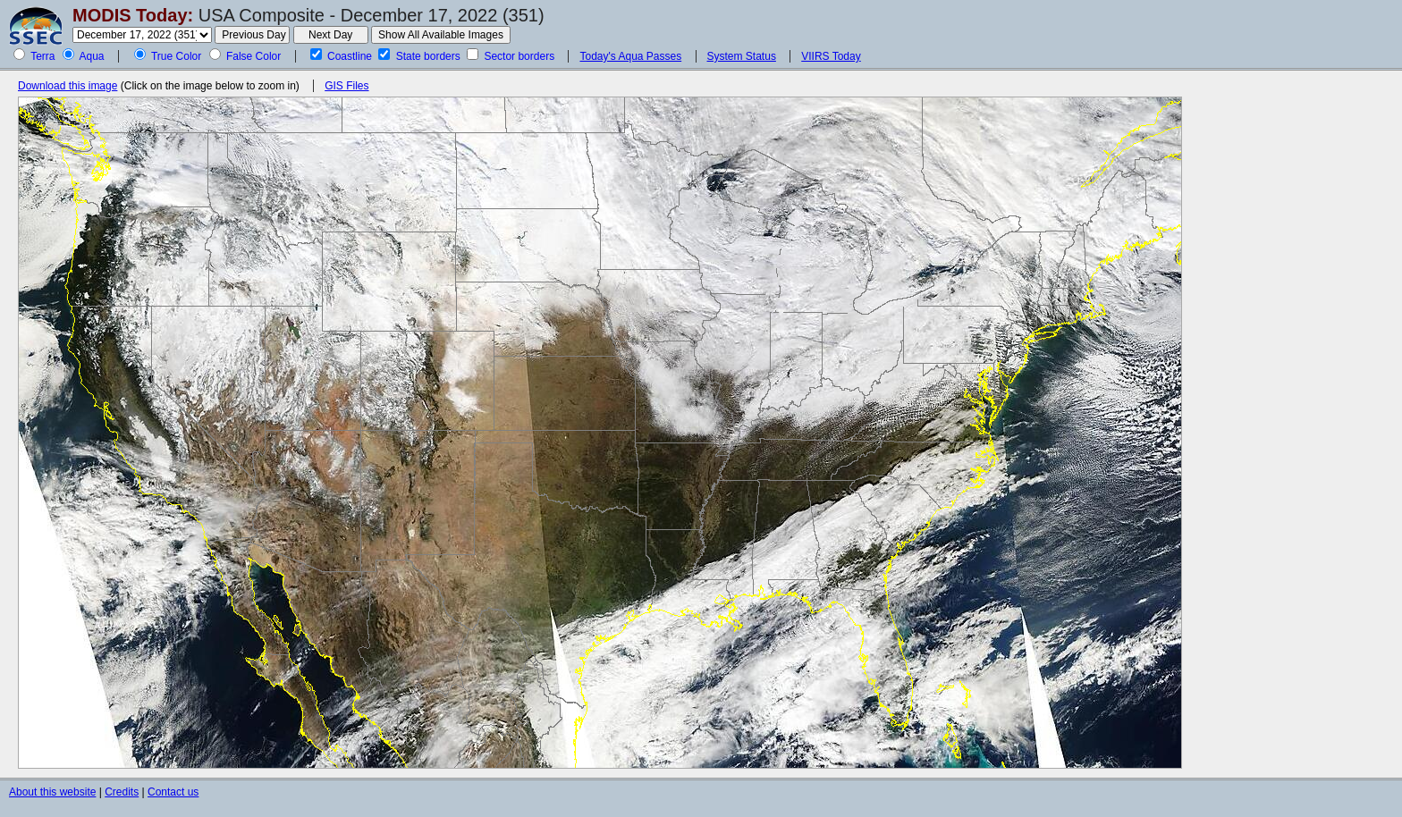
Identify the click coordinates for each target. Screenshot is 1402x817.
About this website (52, 792)
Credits (122, 792)
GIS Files (346, 86)
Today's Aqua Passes (630, 56)
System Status (741, 56)
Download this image (67, 86)
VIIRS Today (830, 56)
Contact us (173, 792)
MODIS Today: (132, 15)
